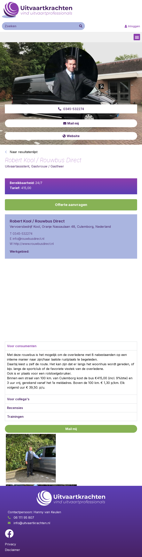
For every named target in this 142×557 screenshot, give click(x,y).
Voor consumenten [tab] (21, 346)
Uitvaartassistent (17, 166)
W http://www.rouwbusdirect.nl (32, 244)
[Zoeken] (81, 26)
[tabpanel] (71, 372)
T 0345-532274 (21, 234)
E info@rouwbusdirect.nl (27, 239)
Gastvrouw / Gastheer (47, 166)
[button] (137, 37)
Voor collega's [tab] (18, 399)
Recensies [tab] (15, 408)
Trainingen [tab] (15, 417)
